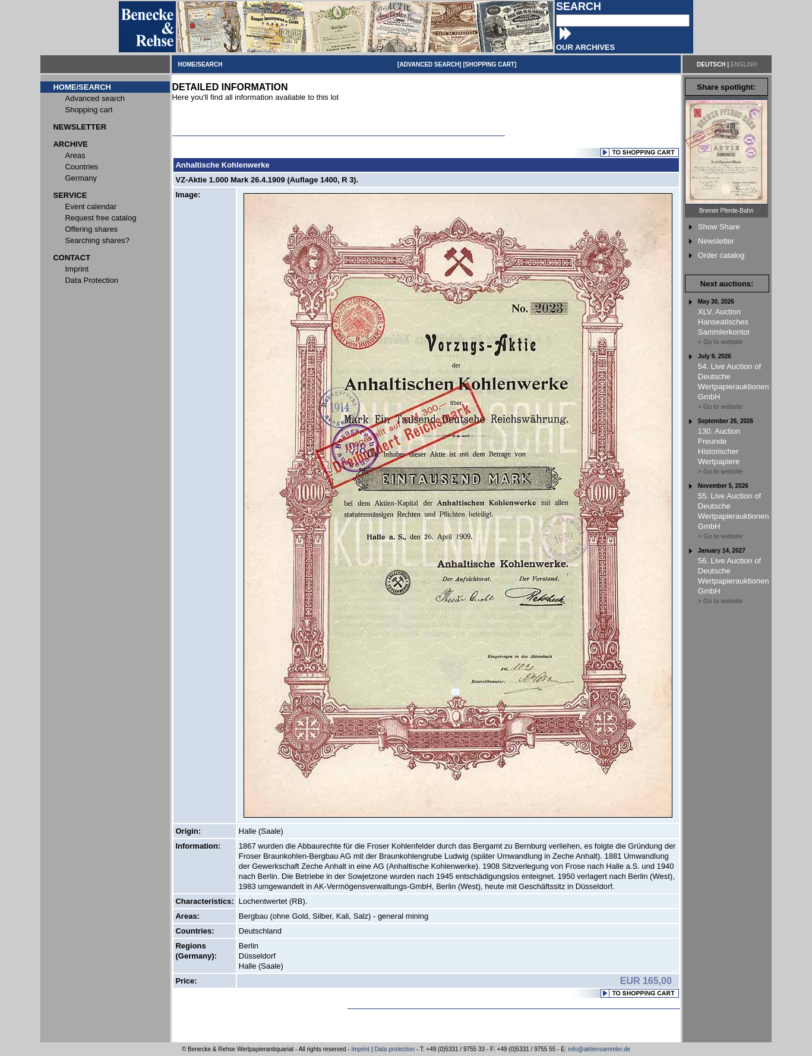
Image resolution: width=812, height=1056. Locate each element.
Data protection (394, 1049)
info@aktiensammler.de (599, 1049)
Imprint (361, 1049)
